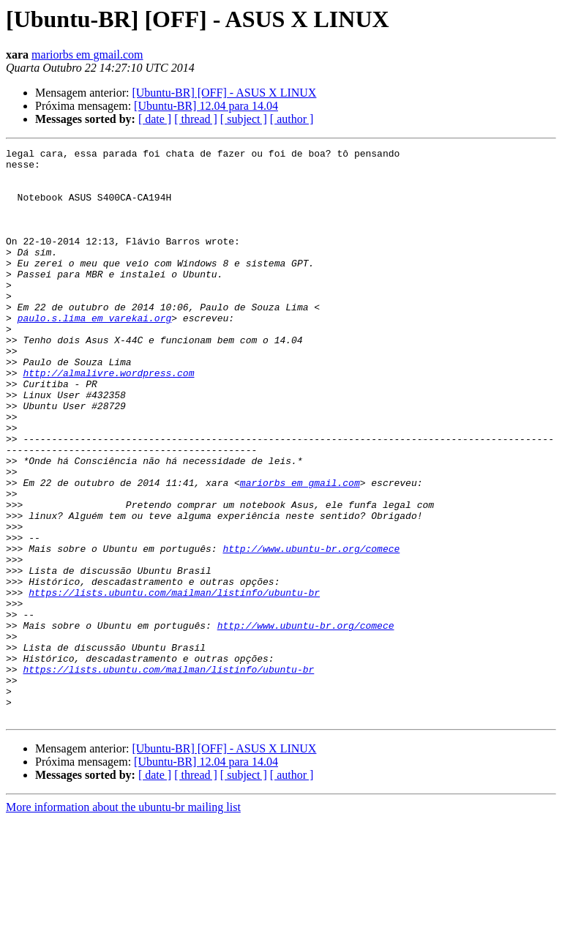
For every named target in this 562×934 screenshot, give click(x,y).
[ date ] (154, 119)
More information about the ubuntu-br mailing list (123, 921)
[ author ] (292, 119)
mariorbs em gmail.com (87, 54)
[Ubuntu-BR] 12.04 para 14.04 (206, 106)
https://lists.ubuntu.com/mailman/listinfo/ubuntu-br (174, 682)
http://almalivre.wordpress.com (108, 418)
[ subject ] (243, 119)
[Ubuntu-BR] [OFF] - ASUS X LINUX (224, 92)
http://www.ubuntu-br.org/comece (311, 629)
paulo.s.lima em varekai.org (95, 352)
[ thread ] (195, 119)
